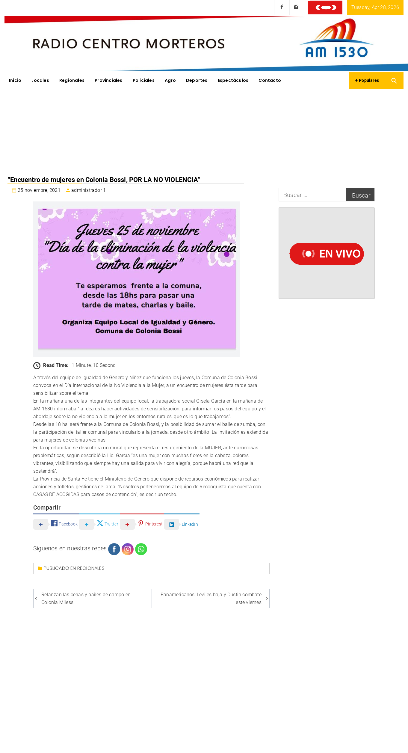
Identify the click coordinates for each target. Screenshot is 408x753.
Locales (40, 80)
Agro (170, 80)
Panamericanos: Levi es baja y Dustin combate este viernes (211, 598)
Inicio (15, 80)
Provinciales (108, 80)
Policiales (144, 80)
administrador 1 (88, 190)
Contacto (270, 80)
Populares (367, 80)
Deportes (197, 80)
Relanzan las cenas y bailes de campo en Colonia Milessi (86, 598)
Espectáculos (233, 80)
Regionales (71, 80)
